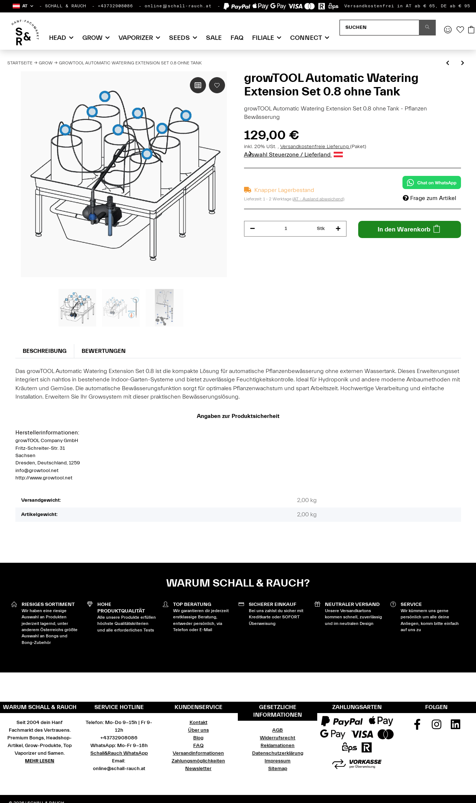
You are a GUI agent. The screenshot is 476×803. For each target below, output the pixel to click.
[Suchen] (379, 27)
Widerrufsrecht (277, 738)
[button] (22, 6)
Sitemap (277, 769)
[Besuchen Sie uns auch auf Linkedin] (455, 727)
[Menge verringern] (252, 228)
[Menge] (286, 228)
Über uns (198, 730)
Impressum (278, 761)
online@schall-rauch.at (178, 5)
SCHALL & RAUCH (65, 5)
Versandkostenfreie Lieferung (315, 147)
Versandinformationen (198, 753)
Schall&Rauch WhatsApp (119, 753)
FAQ (236, 38)
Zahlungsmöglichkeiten (198, 761)
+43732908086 (115, 5)
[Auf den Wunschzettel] (217, 85)
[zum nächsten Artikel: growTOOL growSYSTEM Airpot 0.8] (462, 63)
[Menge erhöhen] (338, 228)
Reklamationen (278, 746)
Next (250, 153)
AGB (277, 730)
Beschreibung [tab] (45, 351)
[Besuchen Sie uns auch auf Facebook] (417, 727)
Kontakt (198, 722)
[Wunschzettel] (460, 30)
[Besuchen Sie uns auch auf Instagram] (436, 727)
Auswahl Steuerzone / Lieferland (293, 154)
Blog (198, 738)
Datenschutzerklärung (277, 753)
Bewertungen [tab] (103, 351)
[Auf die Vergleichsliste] (198, 85)
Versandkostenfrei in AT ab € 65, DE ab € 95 (407, 5)
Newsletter (198, 769)
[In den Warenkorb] (409, 229)
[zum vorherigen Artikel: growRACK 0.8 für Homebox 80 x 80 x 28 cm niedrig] (447, 63)
